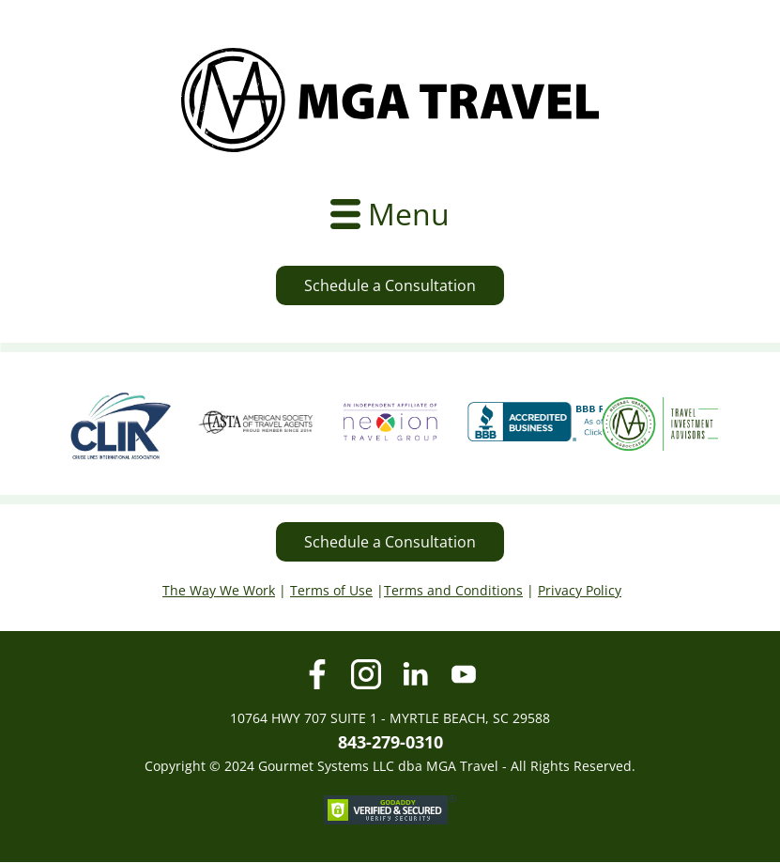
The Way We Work (218, 590)
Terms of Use (331, 590)
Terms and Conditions (453, 590)
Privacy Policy (579, 590)
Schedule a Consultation (390, 285)
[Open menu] (390, 214)
